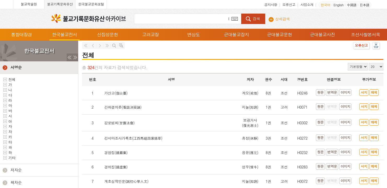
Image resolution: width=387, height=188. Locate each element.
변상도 (193, 34)
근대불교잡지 (236, 34)
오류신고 (288, 4)
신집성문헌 (107, 34)
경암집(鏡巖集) (116, 152)
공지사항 (270, 4)
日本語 (364, 4)
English (338, 4)
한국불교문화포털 (91, 4)
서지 (364, 92)
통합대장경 (21, 34)
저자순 (16, 170)
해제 (374, 92)
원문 (320, 92)
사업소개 (307, 4)
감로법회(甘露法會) (119, 122)
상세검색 (282, 18)
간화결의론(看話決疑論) (122, 107)
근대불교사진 (322, 34)
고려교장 (150, 34)
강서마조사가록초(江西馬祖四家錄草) (133, 138)
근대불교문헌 (279, 34)
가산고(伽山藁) (116, 93)
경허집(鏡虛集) (116, 166)
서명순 (16, 67)
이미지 (345, 92)
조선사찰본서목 (365, 34)
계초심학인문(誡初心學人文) (126, 181)
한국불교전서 (64, 34)
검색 (256, 18)
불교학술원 (29, 4)
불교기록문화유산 (60, 4)
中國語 (351, 4)
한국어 (325, 4)
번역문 (332, 92)
